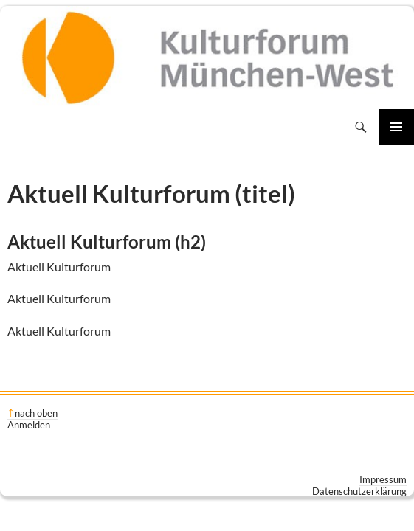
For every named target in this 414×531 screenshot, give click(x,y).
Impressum (383, 479)
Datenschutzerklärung (359, 491)
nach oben (36, 413)
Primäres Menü (396, 127)
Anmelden (28, 425)
